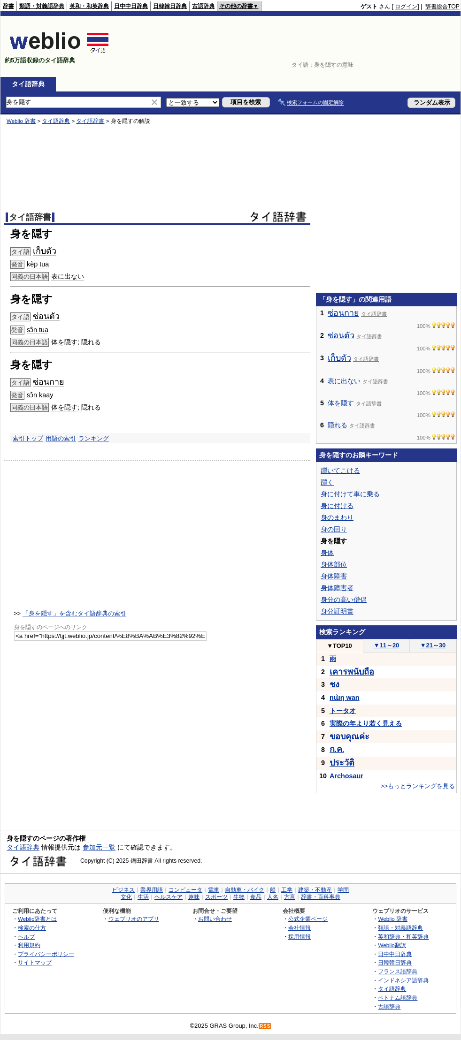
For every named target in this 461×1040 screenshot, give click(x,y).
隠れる (337, 425)
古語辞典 (203, 6)
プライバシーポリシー (46, 954)
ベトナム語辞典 (397, 997)
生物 (239, 897)
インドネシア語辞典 (403, 980)
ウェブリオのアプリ (133, 919)
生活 (143, 897)
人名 (272, 897)
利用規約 (29, 945)
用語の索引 (61, 438)
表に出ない (344, 381)
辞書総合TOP (442, 6)
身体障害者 (337, 588)
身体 (327, 552)
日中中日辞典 (131, 6)
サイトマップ (35, 962)
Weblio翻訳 (392, 945)
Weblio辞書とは (37, 919)
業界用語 (151, 890)
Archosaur (346, 776)
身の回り (334, 529)
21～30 (433, 645)
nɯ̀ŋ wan (345, 697)
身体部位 (334, 564)
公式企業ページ (308, 919)
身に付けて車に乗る (350, 494)
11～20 (387, 645)
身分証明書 (337, 611)
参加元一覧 (99, 847)
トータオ (343, 710)
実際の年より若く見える (366, 723)
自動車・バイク (244, 890)
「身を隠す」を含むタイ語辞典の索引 (74, 613)
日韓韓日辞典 (170, 6)
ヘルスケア (168, 897)
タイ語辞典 (28, 84)
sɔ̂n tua (37, 330)
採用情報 (299, 937)
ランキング (93, 438)
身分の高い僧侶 (344, 599)
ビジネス (123, 890)
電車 (213, 890)
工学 (286, 890)
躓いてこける (340, 470)
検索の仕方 (32, 928)
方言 (289, 897)
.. (337, 749)
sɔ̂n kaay (40, 395)
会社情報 (299, 928)
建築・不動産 (315, 890)
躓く (327, 482)
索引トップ (28, 438)
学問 (343, 890)
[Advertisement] (430, 46)
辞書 (8, 6)
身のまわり (337, 517)
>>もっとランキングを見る (418, 785)
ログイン (406, 6)
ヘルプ (26, 937)
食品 (255, 897)
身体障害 (334, 576)
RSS (265, 1026)
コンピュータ (185, 890)
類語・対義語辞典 (41, 6)
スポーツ (216, 897)
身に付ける (337, 505)
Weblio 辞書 (392, 919)
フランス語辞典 (397, 971)
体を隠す (64, 342)
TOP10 (339, 645)
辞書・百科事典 (320, 897)
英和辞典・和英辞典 (403, 937)
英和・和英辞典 (89, 6)
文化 (126, 897)
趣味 (194, 897)
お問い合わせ (215, 919)
